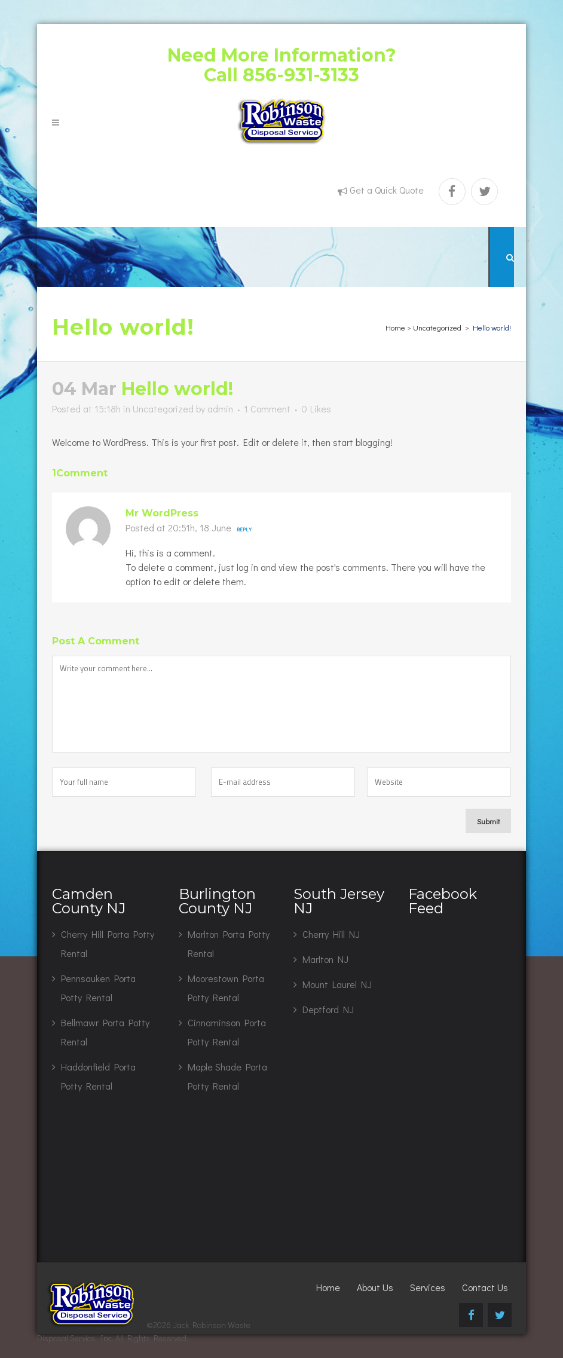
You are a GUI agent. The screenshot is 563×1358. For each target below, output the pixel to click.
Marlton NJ (325, 959)
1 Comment (267, 408)
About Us (375, 1287)
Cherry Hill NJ (331, 934)
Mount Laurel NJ (337, 984)
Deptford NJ (328, 1009)
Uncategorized (437, 327)
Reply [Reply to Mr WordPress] (244, 529)
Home (395, 327)
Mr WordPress (162, 513)
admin (220, 408)
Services (427, 1287)
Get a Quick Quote (387, 189)
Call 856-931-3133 (281, 75)
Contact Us (485, 1287)
